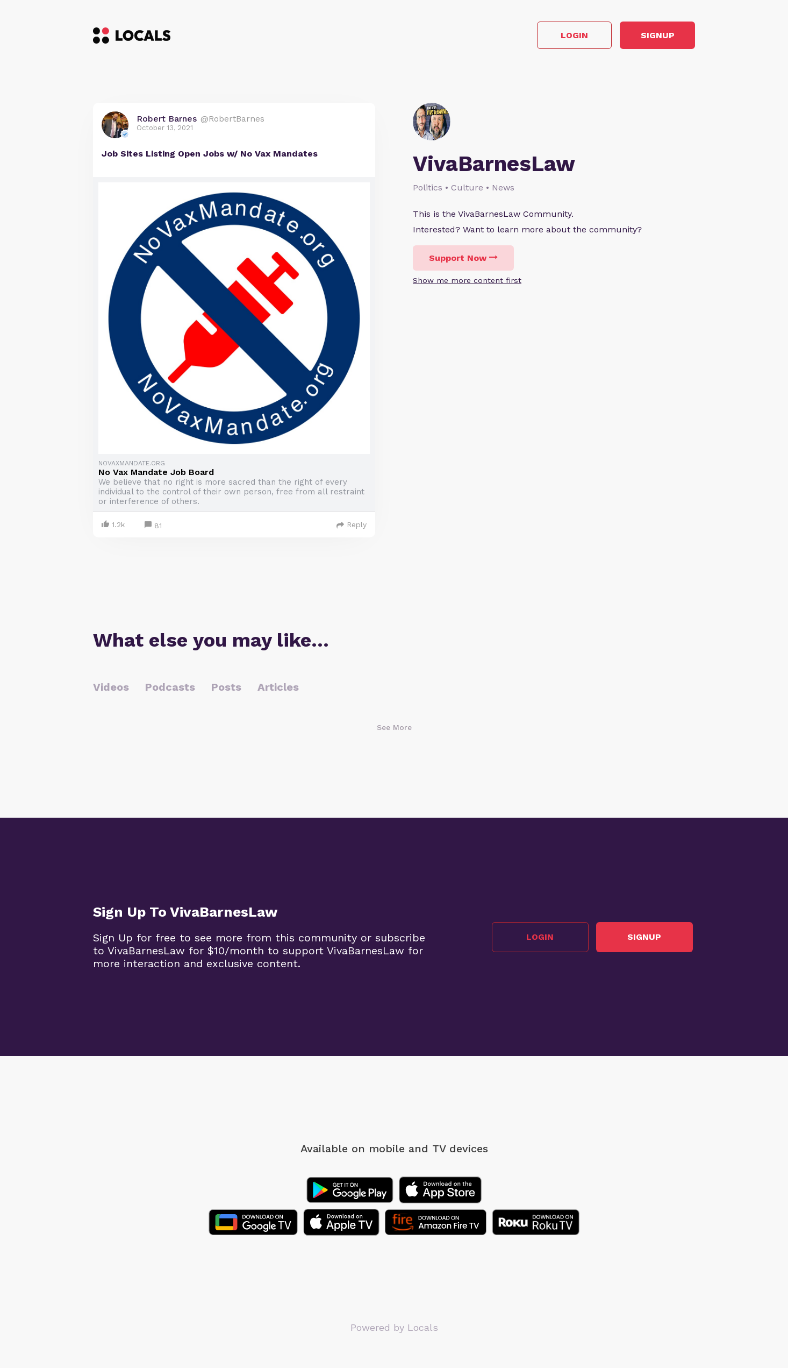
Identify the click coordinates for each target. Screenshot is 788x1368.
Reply (351, 527)
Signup (647, 37)
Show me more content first (467, 283)
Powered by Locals (394, 1330)
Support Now (463, 261)
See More (394, 730)
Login (542, 37)
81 (153, 528)
